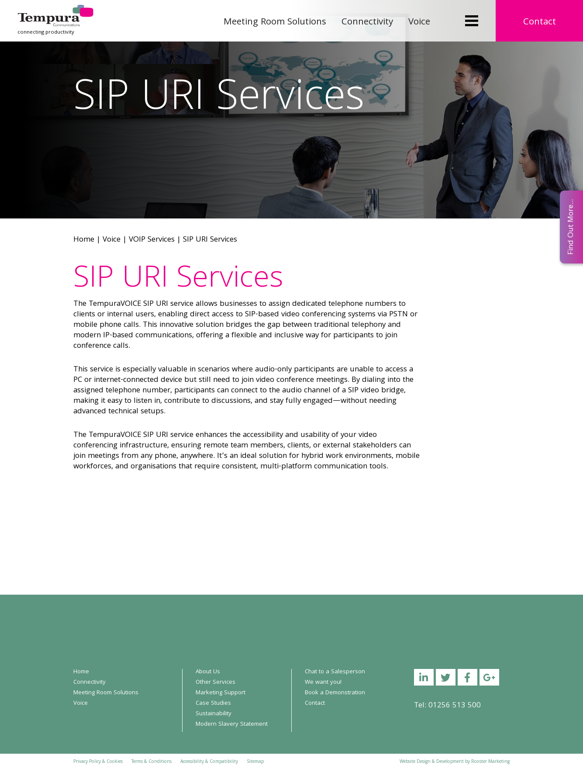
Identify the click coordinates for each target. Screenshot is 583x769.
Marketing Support (220, 693)
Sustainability (213, 714)
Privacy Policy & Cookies (98, 762)
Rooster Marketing (490, 762)
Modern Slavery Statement (232, 724)
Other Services (215, 682)
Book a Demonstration (335, 693)
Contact (539, 22)
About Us (208, 672)
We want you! (323, 682)
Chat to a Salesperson (335, 672)
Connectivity (367, 22)
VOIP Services (152, 240)
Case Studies (213, 703)
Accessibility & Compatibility (209, 762)
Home (83, 240)
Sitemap (255, 762)
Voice (419, 22)
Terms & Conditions (151, 762)
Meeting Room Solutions (275, 22)
